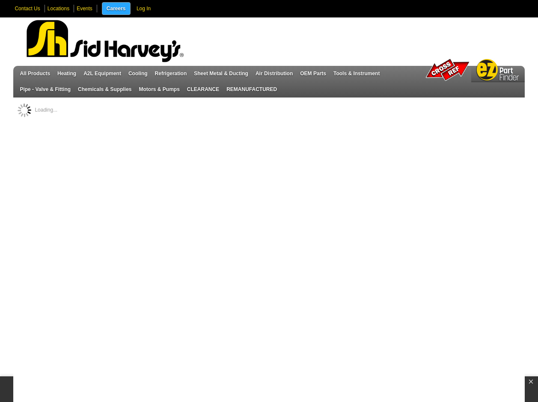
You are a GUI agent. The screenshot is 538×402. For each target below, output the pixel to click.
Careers (116, 9)
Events (84, 9)
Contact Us (27, 9)
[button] (531, 381)
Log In (144, 9)
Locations (58, 9)
